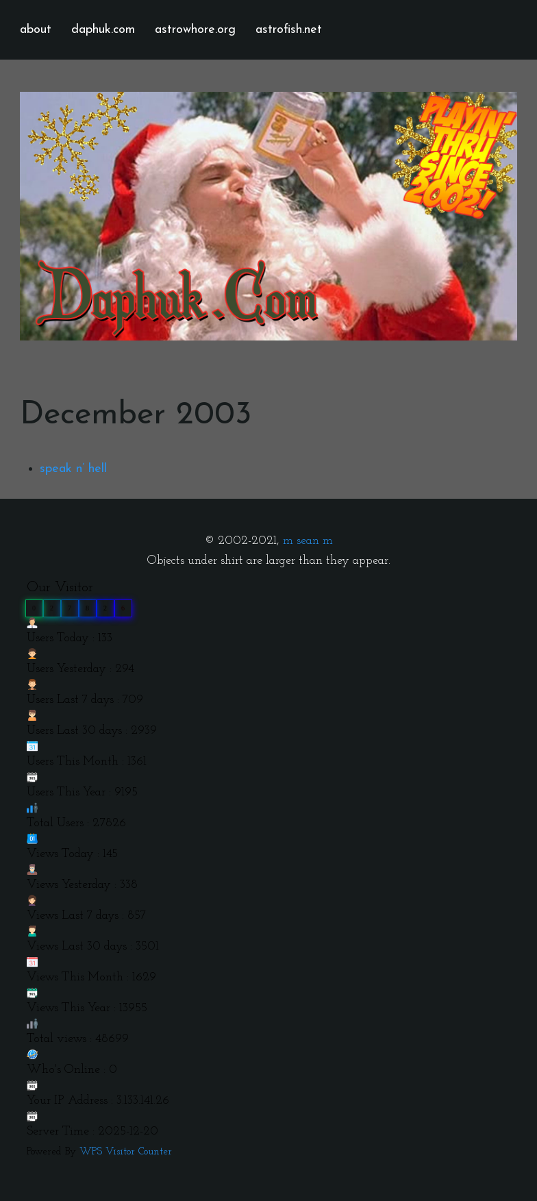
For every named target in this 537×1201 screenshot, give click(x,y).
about (35, 29)
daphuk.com (103, 29)
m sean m (308, 540)
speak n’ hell (73, 468)
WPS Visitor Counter (125, 1152)
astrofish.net (288, 29)
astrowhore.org (195, 29)
